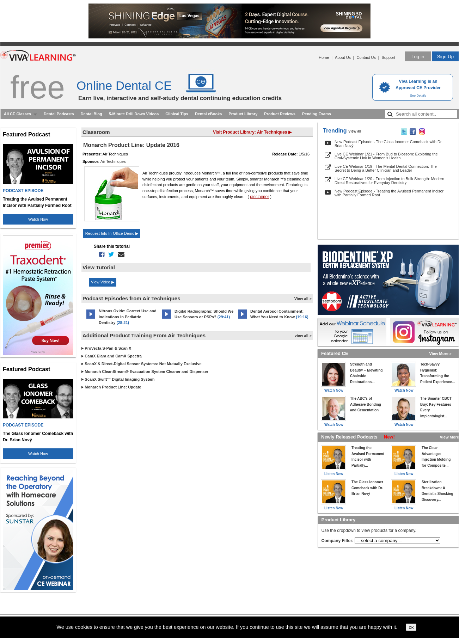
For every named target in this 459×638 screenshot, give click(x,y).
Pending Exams (316, 114)
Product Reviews (279, 114)
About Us (343, 57)
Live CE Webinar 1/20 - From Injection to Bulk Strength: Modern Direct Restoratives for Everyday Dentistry (389, 181)
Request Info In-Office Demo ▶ (111, 233)
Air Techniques (113, 161)
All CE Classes (17, 114)
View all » (303, 298)
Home (324, 57)
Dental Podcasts (59, 114)
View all (354, 131)
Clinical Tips (176, 114)
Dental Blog (91, 114)
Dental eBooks (208, 114)
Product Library (242, 114)
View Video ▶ (102, 282)
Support (388, 57)
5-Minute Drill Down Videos (134, 114)
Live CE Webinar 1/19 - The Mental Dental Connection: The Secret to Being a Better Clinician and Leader (386, 168)
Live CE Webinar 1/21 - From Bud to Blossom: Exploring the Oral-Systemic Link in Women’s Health (386, 156)
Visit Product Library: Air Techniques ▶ (252, 132)
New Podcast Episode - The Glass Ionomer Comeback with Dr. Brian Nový (388, 144)
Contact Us (366, 57)
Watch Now (38, 219)
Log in (417, 56)
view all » (303, 335)
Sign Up (445, 56)
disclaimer (259, 196)
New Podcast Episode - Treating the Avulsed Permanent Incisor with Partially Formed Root (389, 193)
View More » (440, 353)
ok (411, 627)
